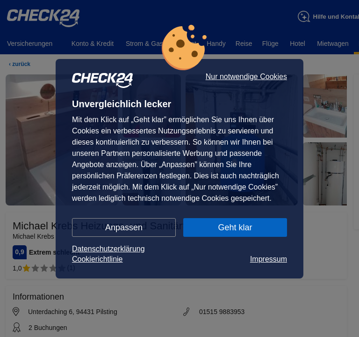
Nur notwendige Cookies (246, 77)
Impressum (268, 259)
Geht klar (235, 227)
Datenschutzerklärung (108, 249)
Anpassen (124, 227)
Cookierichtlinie (97, 259)
